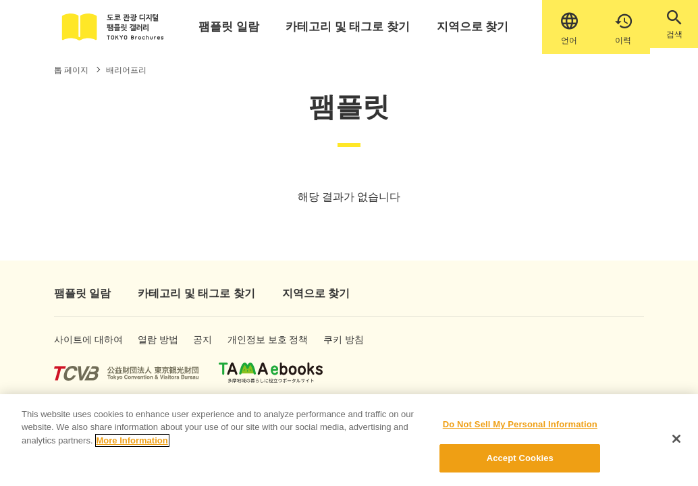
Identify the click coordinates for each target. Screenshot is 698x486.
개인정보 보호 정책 (268, 347)
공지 (213, 347)
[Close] (676, 441)
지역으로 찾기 (459, 27)
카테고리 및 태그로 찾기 (347, 27)
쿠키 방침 (359, 347)
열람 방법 (158, 347)
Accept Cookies (520, 461)
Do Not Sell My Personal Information (520, 427)
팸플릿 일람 (239, 27)
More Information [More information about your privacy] (132, 443)
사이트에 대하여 (76, 347)
